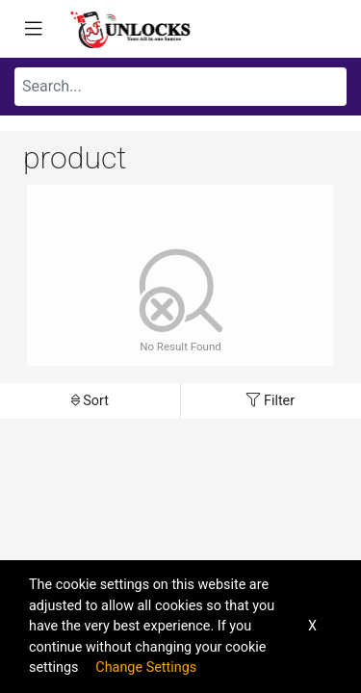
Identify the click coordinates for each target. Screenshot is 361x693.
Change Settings (145, 667)
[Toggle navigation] (33, 29)
